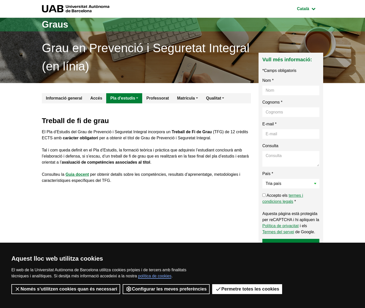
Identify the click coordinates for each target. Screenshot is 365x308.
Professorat (157, 98)
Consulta (270, 146)
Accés (96, 98)
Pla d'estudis (122, 98)
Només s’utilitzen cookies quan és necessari (65, 289)
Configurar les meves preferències (166, 289)
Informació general (64, 98)
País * (267, 173)
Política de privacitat (280, 226)
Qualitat (213, 98)
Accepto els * (282, 198)
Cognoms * (272, 102)
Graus (55, 24)
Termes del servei (278, 232)
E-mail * (269, 124)
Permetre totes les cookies (247, 289)
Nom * (267, 80)
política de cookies (155, 276)
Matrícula (186, 98)
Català (310, 8)
